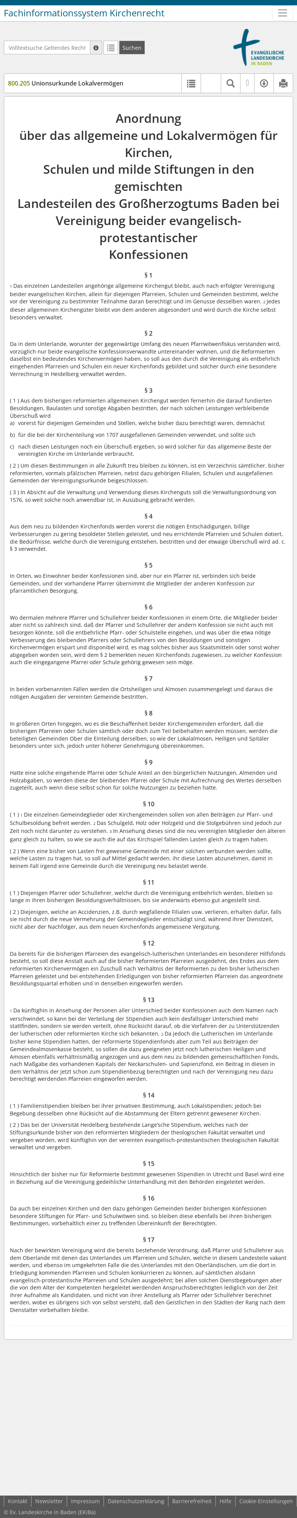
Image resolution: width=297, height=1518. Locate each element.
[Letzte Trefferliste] (111, 47)
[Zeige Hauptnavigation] (282, 13)
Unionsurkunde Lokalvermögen (65, 83)
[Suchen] (132, 47)
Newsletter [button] (49, 1501)
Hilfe (225, 1501)
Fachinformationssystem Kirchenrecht (84, 13)
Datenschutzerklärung (136, 1501)
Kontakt (17, 1501)
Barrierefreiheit (192, 1501)
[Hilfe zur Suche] (96, 47)
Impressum (85, 1501)
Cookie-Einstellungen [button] (266, 1501)
